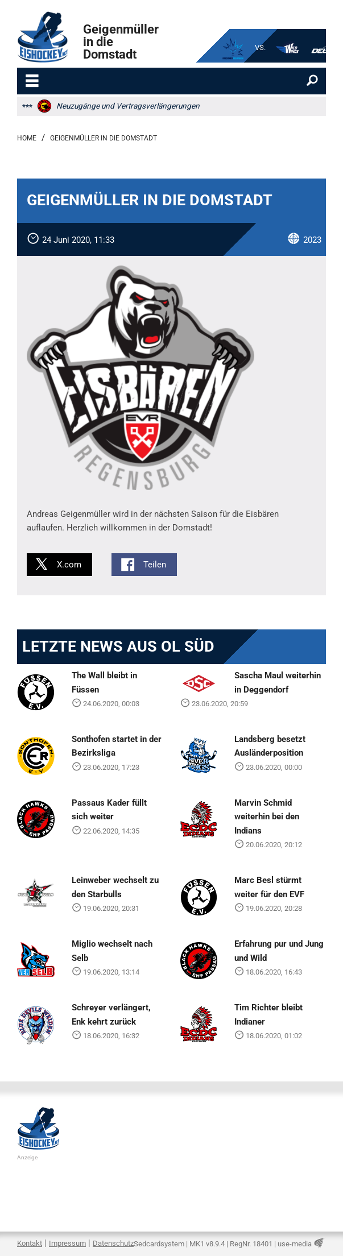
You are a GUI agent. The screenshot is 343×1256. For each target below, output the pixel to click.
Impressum (67, 1243)
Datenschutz (113, 1243)
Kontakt (29, 1243)
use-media (295, 1244)
